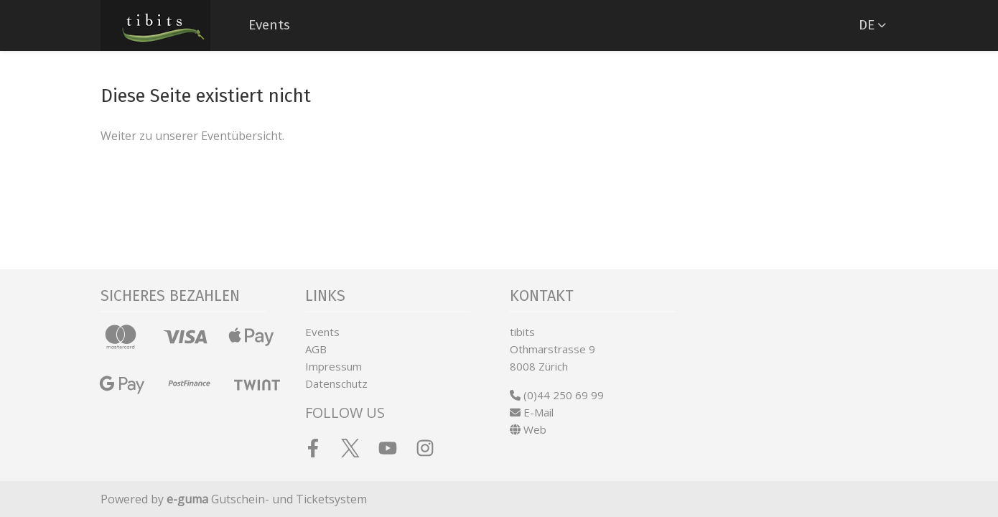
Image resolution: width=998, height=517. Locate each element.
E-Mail (532, 412)
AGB (316, 349)
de (867, 25)
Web (528, 429)
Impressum (333, 366)
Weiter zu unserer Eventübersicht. (192, 136)
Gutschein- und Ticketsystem (267, 499)
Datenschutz (336, 383)
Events (269, 25)
